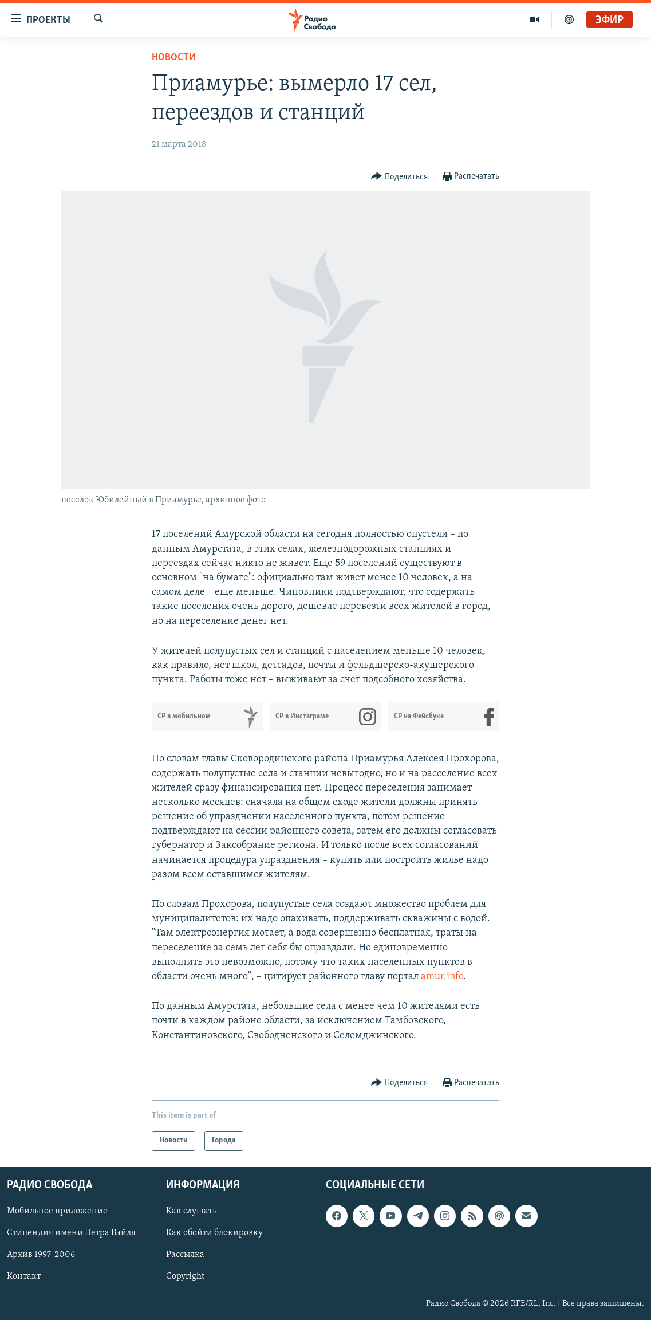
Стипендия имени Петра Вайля (71, 1233)
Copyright (185, 1276)
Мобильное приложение (57, 1211)
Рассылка (185, 1254)
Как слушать (191, 1211)
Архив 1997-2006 (41, 1254)
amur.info (442, 976)
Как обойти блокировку (214, 1233)
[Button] (399, 176)
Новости (174, 57)
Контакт (24, 1276)
